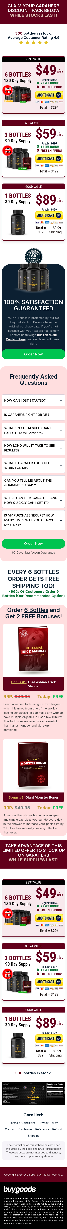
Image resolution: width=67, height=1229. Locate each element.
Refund (57, 1129)
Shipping (33, 1135)
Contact (10, 1129)
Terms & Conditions (22, 1123)
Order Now (33, 354)
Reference (42, 1129)
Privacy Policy (48, 1123)
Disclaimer (25, 1129)
